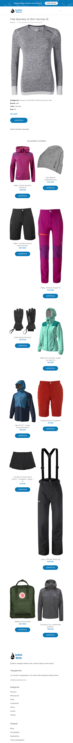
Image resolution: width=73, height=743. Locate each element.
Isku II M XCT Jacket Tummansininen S (22, 426)
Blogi (12, 728)
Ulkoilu (12, 707)
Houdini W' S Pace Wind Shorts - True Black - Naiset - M (22, 479)
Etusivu (12, 22)
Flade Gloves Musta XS (22, 337)
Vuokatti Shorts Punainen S (50, 421)
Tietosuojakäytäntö (17, 740)
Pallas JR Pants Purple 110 (50, 288)
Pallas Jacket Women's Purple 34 (22, 186)
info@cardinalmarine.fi (18, 680)
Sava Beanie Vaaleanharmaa (50, 178)
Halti (50, 100)
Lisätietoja (18, 120)
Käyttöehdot (14, 736)
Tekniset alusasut (42, 100)
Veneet (12, 711)
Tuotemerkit (30, 100)
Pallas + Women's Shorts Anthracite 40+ (22, 244)
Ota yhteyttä (14, 732)
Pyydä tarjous (51, 3)
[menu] (61, 10)
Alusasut (22, 100)
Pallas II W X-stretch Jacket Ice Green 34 (50, 359)
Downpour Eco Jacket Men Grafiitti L (50, 626)
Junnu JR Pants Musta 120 (50, 559)
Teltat (12, 699)
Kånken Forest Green (23, 622)
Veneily (12, 715)
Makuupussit (14, 696)
